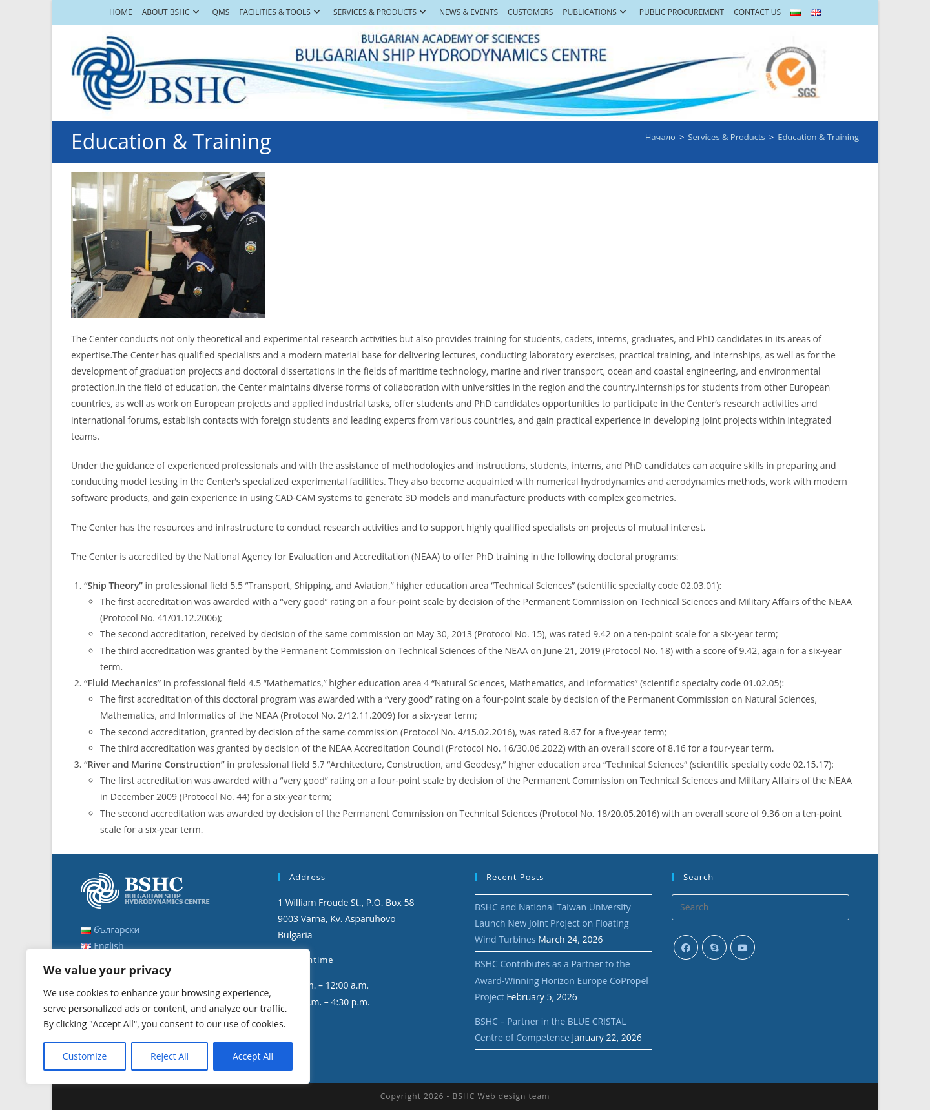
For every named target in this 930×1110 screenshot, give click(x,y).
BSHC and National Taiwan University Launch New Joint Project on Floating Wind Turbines (553, 923)
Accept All (252, 1056)
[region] (168, 1016)
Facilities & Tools (281, 11)
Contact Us (757, 11)
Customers (530, 11)
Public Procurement (681, 11)
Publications (596, 11)
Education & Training (818, 137)
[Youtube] (742, 947)
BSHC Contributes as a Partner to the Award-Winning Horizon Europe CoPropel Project (561, 980)
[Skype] (714, 947)
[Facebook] (686, 947)
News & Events (468, 11)
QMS (221, 11)
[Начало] (660, 137)
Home (120, 11)
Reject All (169, 1056)
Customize (85, 1056)
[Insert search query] (760, 907)
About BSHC (172, 11)
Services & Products (381, 11)
